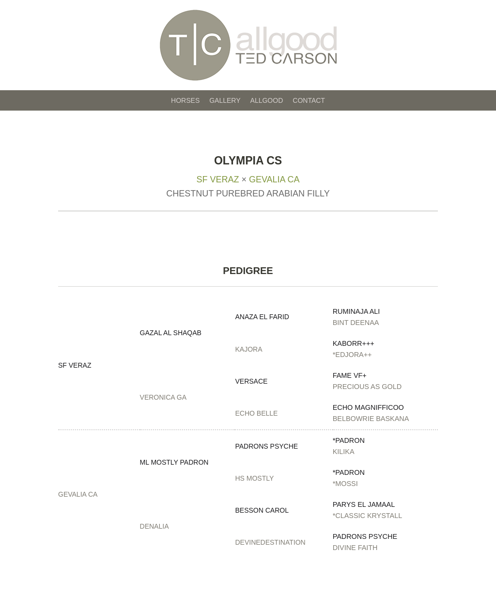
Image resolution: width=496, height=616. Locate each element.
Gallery (224, 100)
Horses (185, 100)
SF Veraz (217, 179)
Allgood (266, 100)
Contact (309, 100)
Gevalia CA (274, 179)
